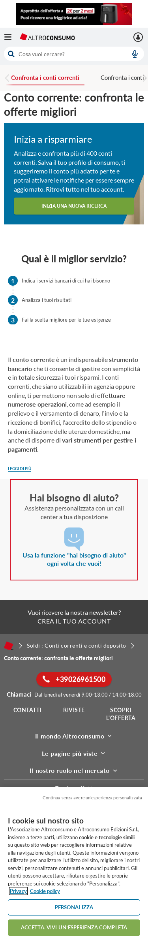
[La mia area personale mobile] (139, 37)
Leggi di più (19, 468)
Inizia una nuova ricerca (74, 206)
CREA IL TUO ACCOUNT (74, 621)
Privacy (18, 891)
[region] (74, 863)
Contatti (27, 709)
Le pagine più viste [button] (74, 753)
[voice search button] (134, 53)
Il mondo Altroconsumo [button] (74, 736)
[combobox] (74, 54)
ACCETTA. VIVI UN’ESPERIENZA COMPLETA (74, 927)
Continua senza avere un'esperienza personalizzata (92, 797)
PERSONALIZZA (74, 907)
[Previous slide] (7, 79)
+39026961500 (74, 679)
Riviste (74, 709)
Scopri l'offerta (121, 713)
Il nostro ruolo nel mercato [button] (74, 770)
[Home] (8, 645)
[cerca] (63, 53)
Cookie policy (45, 891)
